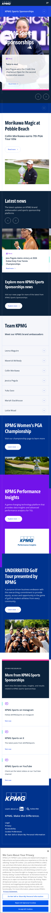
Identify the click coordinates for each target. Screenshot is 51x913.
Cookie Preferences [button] (13, 831)
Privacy (8, 826)
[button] (47, 3)
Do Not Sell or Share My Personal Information (25, 834)
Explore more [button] (12, 306)
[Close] (48, 851)
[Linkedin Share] (21, 809)
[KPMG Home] (6, 3)
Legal (7, 823)
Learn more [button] (12, 447)
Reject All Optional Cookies (25, 903)
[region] (25, 880)
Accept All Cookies (25, 909)
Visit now (8, 721)
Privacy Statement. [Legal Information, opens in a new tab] (10, 891)
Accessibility (10, 829)
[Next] (16, 221)
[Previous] (8, 221)
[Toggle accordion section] (44, 351)
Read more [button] (12, 149)
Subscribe (33, 809)
